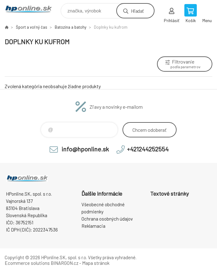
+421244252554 (148, 149)
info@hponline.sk (85, 149)
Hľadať (137, 11)
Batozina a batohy (70, 27)
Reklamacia (93, 226)
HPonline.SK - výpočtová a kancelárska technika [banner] (32, 9)
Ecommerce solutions (27, 263)
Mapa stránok (95, 263)
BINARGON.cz (64, 263)
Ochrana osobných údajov (107, 219)
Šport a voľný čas (31, 27)
